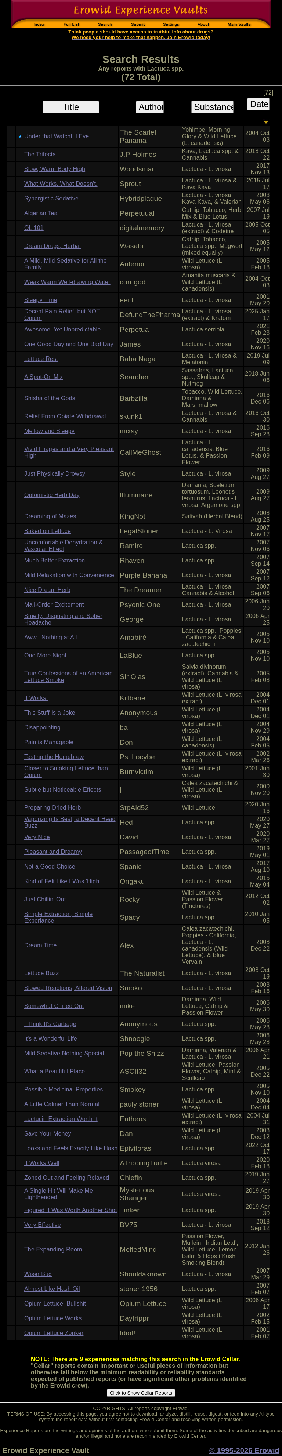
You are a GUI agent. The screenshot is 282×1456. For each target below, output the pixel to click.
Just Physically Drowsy (54, 473)
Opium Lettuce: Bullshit (55, 1303)
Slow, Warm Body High (54, 169)
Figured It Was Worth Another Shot (70, 1210)
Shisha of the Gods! (50, 398)
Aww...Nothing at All (50, 637)
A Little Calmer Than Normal (62, 1104)
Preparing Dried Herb (52, 808)
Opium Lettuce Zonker (54, 1333)
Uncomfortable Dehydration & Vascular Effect (63, 545)
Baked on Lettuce (47, 531)
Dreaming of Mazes (50, 516)
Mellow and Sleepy (49, 431)
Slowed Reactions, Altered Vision (68, 988)
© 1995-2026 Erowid (244, 1450)
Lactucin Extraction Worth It (61, 1119)
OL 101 (34, 228)
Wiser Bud (38, 1274)
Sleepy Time (40, 300)
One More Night (45, 655)
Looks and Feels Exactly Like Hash (71, 1148)
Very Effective (42, 1225)
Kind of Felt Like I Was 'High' (62, 881)
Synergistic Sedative (51, 198)
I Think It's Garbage (50, 1024)
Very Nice (37, 837)
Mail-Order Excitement (54, 604)
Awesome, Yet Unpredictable (62, 329)
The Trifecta (40, 154)
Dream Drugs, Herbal (52, 246)
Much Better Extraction (54, 560)
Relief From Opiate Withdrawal (65, 416)
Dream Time (40, 945)
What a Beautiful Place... (57, 1071)
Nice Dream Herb (47, 590)
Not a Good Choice (49, 866)
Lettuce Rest (41, 359)
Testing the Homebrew (54, 757)
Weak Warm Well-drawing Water (67, 282)
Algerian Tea (41, 213)
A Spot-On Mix (43, 377)
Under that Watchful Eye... (59, 136)
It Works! (36, 698)
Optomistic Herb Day (52, 495)
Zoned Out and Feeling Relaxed (66, 1178)
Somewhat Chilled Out (54, 1006)
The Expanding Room (53, 1249)
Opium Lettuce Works (53, 1318)
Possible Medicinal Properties (63, 1089)
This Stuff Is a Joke (49, 713)
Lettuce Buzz (41, 973)
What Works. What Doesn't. (61, 184)
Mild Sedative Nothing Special (64, 1053)
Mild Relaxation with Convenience (69, 575)
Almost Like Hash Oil (52, 1289)
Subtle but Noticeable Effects (62, 789)
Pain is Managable (48, 742)
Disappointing (42, 727)
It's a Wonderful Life (50, 1039)
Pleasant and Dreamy (53, 852)
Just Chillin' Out (45, 899)
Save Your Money (47, 1133)
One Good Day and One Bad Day (68, 344)
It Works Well (41, 1163)
